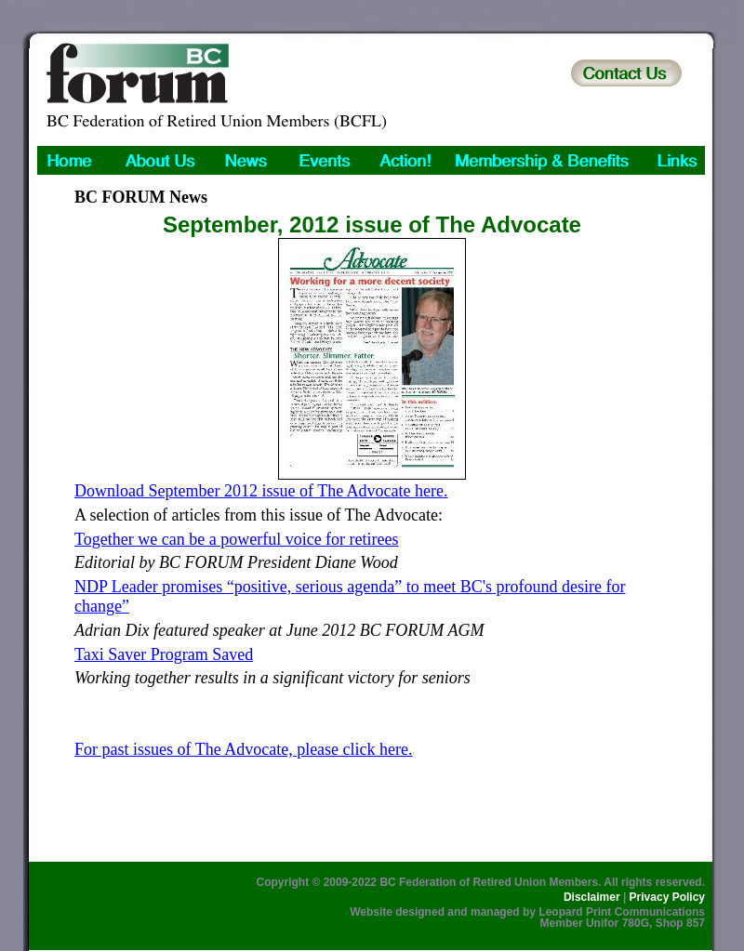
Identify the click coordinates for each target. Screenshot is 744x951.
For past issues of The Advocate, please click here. (243, 749)
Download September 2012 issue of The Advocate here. (261, 491)
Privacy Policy (667, 897)
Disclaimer (592, 897)
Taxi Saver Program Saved (163, 654)
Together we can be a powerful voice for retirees (236, 539)
